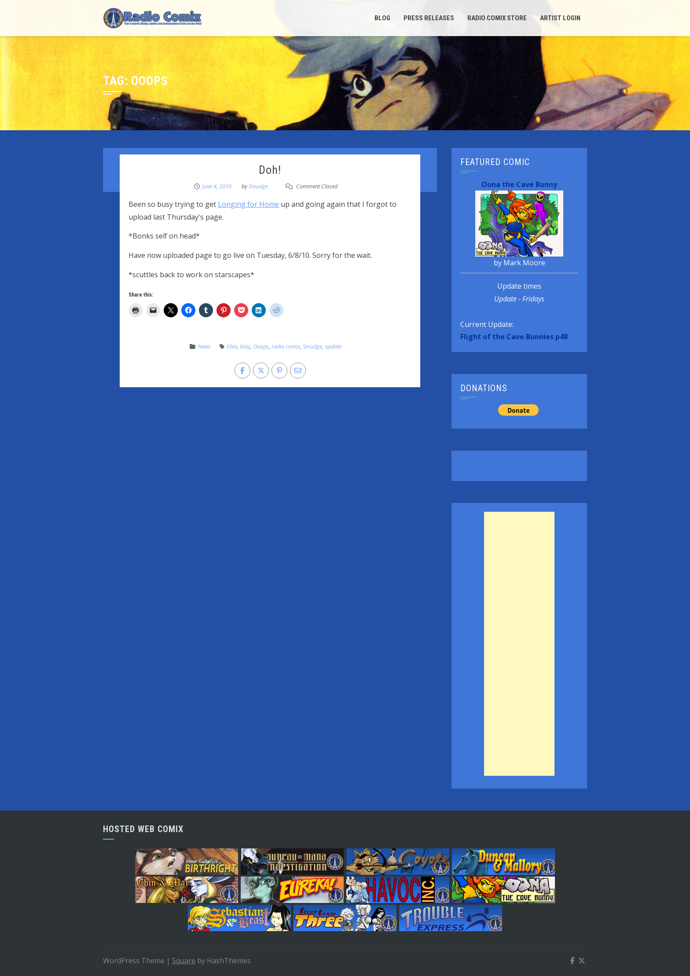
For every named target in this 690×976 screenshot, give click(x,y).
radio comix (286, 346)
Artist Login (560, 18)
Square (183, 960)
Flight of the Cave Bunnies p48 (514, 336)
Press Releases (429, 18)
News (204, 346)
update (333, 346)
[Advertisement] (519, 644)
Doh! (270, 169)
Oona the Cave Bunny (519, 184)
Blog (382, 18)
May (245, 346)
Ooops (261, 346)
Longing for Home (248, 204)
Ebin (232, 346)
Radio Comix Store (497, 18)
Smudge (258, 186)
